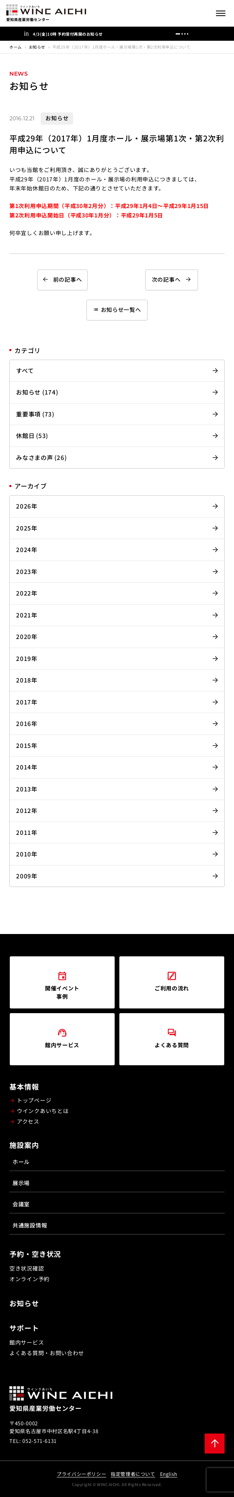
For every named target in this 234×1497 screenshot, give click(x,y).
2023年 (27, 571)
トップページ (34, 1100)
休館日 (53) (32, 435)
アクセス (28, 1121)
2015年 (27, 745)
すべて (25, 370)
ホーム (15, 47)
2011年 (27, 832)
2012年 (27, 810)
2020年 (27, 636)
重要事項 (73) (35, 414)
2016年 (27, 723)
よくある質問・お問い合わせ (46, 1353)
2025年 (27, 528)
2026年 (27, 506)
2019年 (27, 658)
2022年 (27, 593)
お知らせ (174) (37, 392)
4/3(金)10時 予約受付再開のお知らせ (68, 34)
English (168, 1473)
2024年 (27, 549)
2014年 (27, 767)
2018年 (27, 680)
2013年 (27, 789)
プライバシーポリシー (81, 1473)
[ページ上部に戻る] (215, 1444)
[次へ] (207, 34)
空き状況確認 (26, 1268)
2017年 (27, 702)
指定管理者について (133, 1473)
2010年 (27, 854)
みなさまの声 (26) (41, 457)
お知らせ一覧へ (117, 309)
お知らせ (37, 47)
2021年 (27, 615)
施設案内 (24, 1145)
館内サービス (26, 1342)
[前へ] (196, 34)
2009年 (27, 876)
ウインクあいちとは (42, 1111)
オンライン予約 (29, 1279)
